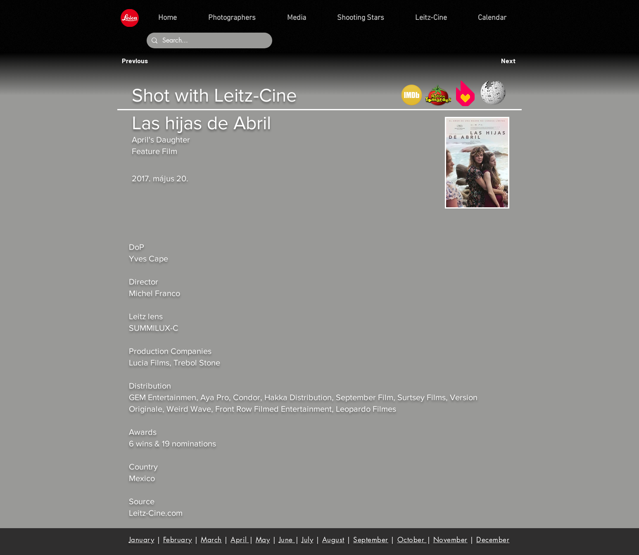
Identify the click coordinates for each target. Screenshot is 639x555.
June (287, 539)
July (307, 539)
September (370, 539)
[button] (137, 60)
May (263, 539)
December (492, 539)
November (450, 539)
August (333, 539)
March (211, 539)
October (412, 539)
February (177, 539)
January (141, 539)
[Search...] (208, 40)
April (239, 539)
